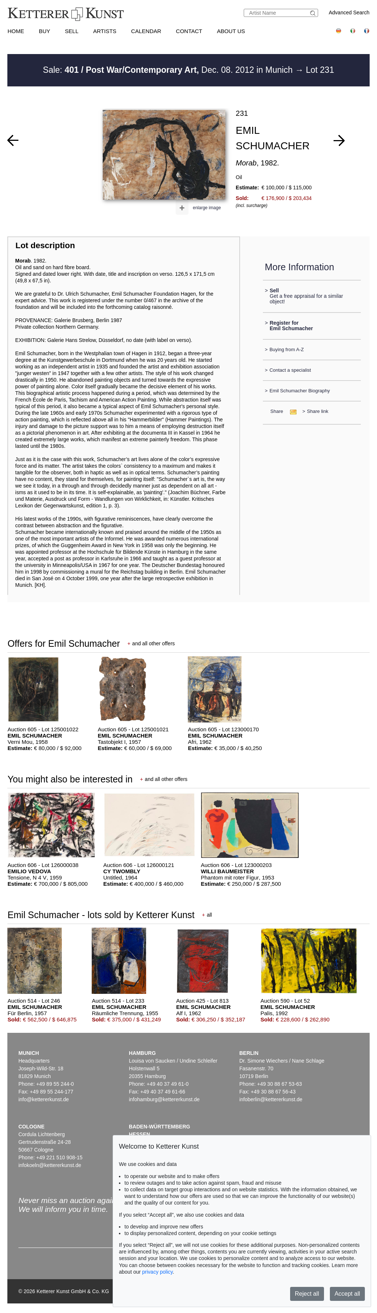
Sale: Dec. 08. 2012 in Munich (169, 70)
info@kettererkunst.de (43, 1099)
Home (15, 31)
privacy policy (157, 1272)
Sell (71, 31)
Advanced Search (349, 12)
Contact (189, 31)
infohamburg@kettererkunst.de (164, 1099)
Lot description (45, 245)
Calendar (146, 31)
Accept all (347, 1294)
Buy (44, 31)
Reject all (307, 1294)
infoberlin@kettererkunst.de (270, 1099)
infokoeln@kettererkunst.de (49, 1165)
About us (231, 31)
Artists (104, 31)
